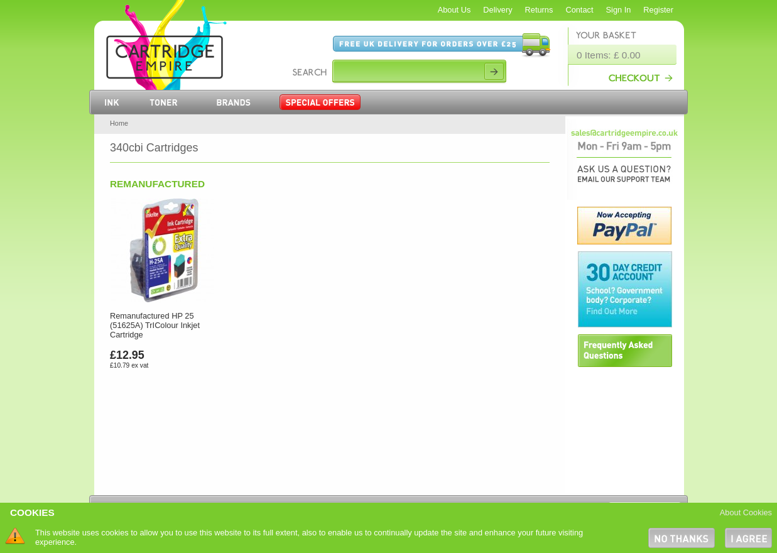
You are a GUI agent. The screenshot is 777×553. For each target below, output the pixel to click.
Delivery (497, 9)
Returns (539, 9)
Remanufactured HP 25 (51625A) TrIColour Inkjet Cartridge (155, 325)
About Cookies (746, 512)
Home (119, 123)
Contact (579, 9)
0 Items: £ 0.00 (609, 55)
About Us (454, 9)
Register (658, 9)
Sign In (618, 9)
